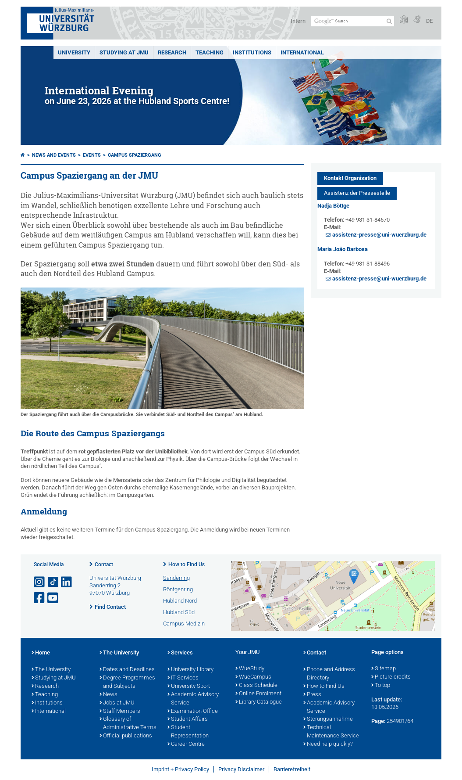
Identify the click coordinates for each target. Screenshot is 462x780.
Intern (298, 21)
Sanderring (176, 578)
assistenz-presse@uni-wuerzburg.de (379, 234)
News (108, 695)
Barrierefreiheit (292, 769)
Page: (378, 721)
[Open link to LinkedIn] (67, 582)
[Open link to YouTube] (53, 598)
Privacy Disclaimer (241, 769)
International (302, 52)
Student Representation (188, 732)
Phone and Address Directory (329, 674)
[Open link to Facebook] (40, 598)
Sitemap (383, 669)
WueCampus (253, 677)
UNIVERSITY (74, 52)
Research (45, 686)
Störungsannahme (328, 719)
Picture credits (391, 677)
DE (429, 21)
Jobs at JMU (117, 703)
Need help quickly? (328, 744)
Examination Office (192, 711)
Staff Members (120, 711)
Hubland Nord (180, 600)
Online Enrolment (258, 694)
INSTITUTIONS (252, 52)
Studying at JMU (54, 678)
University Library (190, 670)
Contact (104, 564)
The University (51, 670)
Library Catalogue (258, 702)
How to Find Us (186, 564)
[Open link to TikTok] (53, 582)
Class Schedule (256, 686)
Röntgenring (178, 589)
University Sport (188, 686)
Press (312, 695)
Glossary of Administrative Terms (128, 723)
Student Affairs (187, 719)
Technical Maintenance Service (331, 732)
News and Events (54, 155)
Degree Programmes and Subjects (127, 682)
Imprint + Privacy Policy (180, 769)
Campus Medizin (184, 623)
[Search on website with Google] (352, 21)
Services (180, 653)
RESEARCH (172, 52)
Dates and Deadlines (127, 670)
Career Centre (186, 744)
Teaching (209, 52)
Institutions (47, 703)
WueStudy (249, 669)
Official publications (126, 736)
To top (380, 686)
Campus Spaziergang (134, 155)
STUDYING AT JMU (124, 52)
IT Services (183, 678)
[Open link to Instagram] (40, 582)
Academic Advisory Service (193, 699)
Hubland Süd (179, 612)
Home (41, 653)
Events (92, 155)
